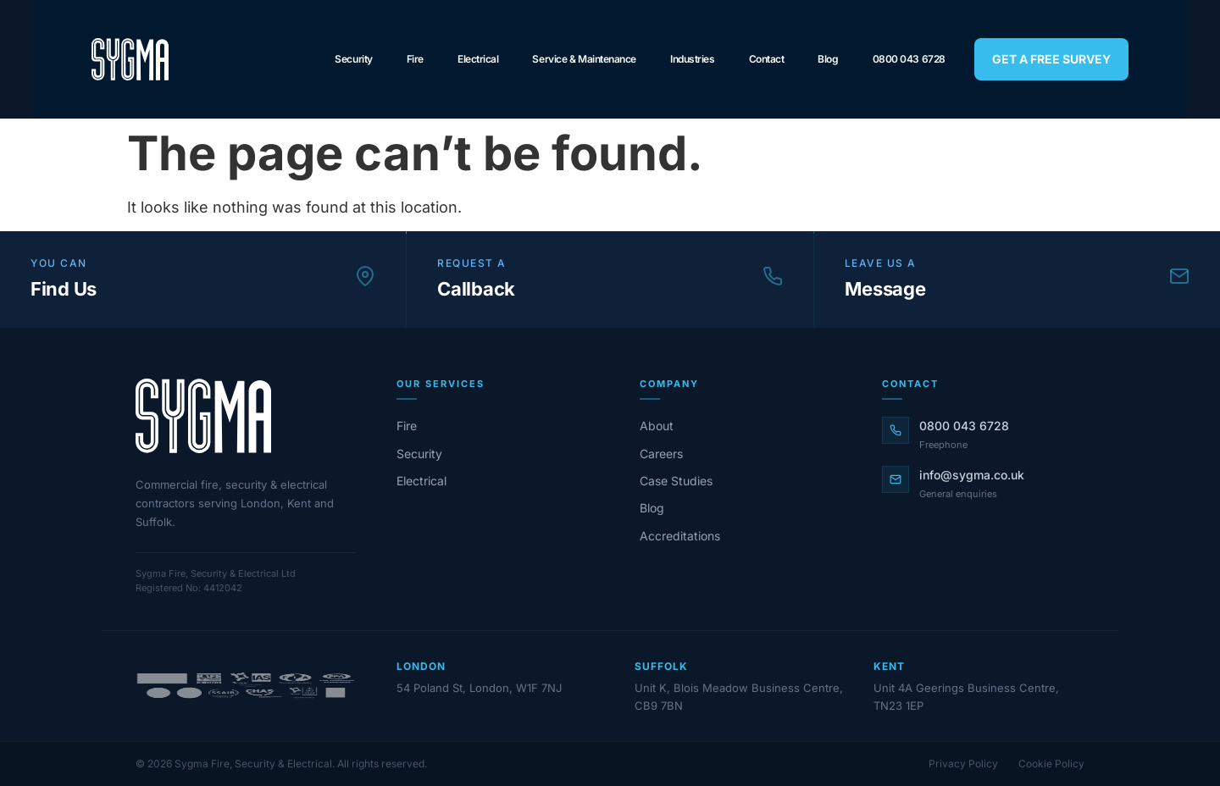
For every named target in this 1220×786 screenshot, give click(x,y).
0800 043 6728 (909, 59)
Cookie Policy (1051, 763)
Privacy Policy (963, 763)
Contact (767, 59)
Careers (661, 453)
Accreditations (680, 536)
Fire (415, 59)
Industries (692, 59)
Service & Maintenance (584, 59)
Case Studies (676, 480)
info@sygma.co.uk (971, 475)
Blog (828, 59)
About (657, 425)
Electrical (478, 59)
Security (353, 59)
